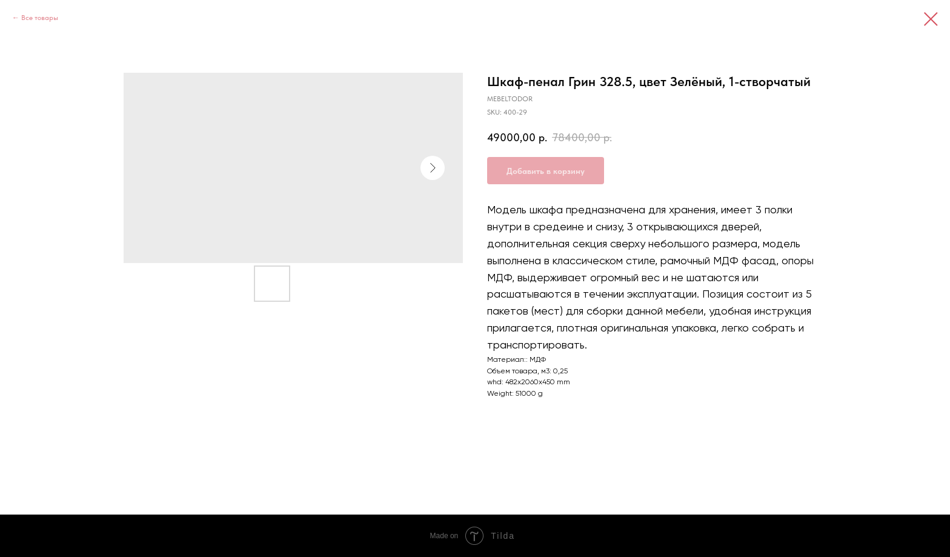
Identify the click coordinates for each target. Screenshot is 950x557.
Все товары (39, 17)
